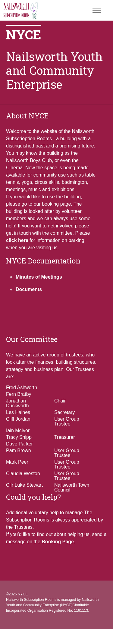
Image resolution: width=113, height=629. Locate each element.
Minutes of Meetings (39, 277)
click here (17, 240)
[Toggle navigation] (97, 10)
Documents (29, 289)
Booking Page (58, 541)
